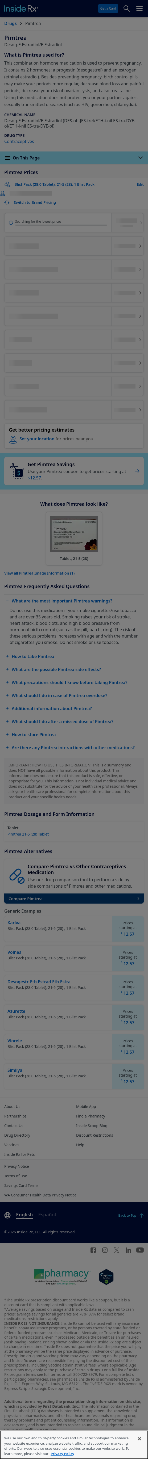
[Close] (139, 1448)
